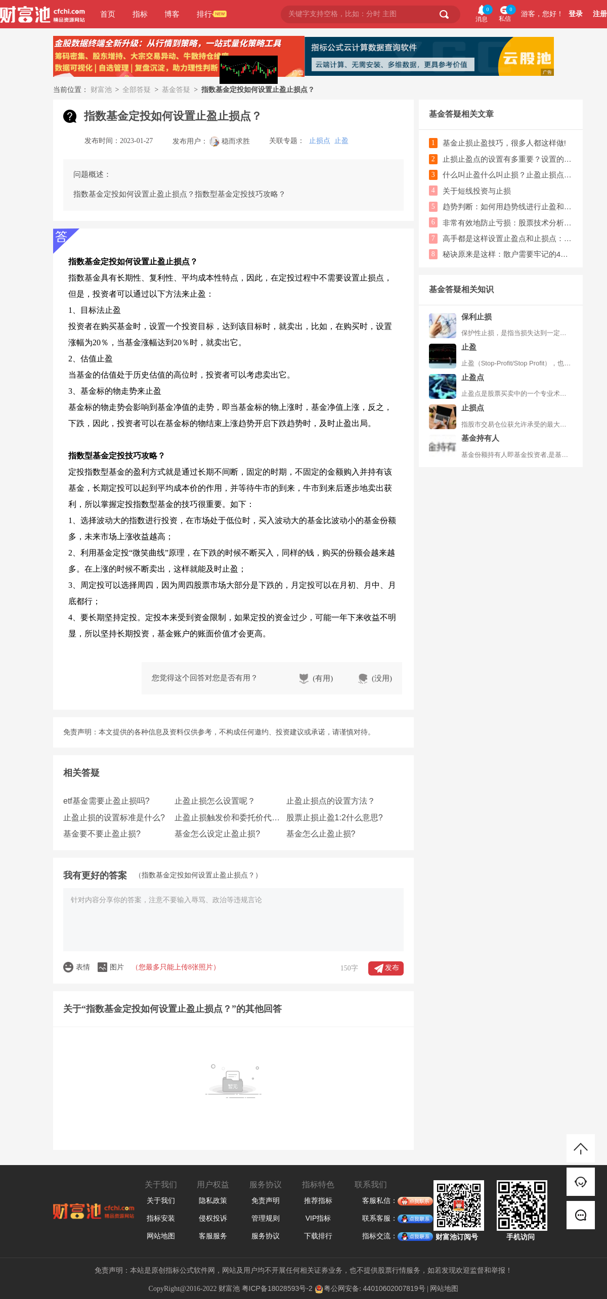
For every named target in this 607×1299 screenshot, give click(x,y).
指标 (140, 14)
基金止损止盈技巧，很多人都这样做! (504, 142)
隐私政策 (213, 1200)
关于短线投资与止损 (477, 191)
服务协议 (265, 1236)
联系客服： (380, 1218)
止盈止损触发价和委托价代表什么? (229, 817)
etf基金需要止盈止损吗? (106, 801)
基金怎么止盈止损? (321, 833)
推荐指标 (318, 1200)
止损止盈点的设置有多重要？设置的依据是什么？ (508, 159)
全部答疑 (136, 89)
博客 (172, 14)
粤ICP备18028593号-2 (277, 1288)
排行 (204, 14)
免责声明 (265, 1200)
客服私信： (380, 1200)
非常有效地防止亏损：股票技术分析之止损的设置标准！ (508, 222)
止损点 (319, 140)
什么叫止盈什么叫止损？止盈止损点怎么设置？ (508, 174)
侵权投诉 (213, 1218)
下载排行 (318, 1236)
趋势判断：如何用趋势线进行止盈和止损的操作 (508, 206)
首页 (107, 14)
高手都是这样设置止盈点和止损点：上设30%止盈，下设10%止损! (508, 238)
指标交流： (380, 1236)
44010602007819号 (394, 1288)
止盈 (341, 140)
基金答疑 (176, 89)
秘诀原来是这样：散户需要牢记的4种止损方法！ (508, 254)
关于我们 (161, 1200)
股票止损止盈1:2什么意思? (334, 817)
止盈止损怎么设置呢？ (215, 801)
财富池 (101, 89)
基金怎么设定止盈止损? (217, 833)
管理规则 (265, 1218)
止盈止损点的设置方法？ (330, 801)
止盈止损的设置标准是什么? (114, 817)
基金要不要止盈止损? (102, 833)
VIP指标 (318, 1218)
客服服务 (213, 1236)
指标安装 (161, 1218)
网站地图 (161, 1236)
